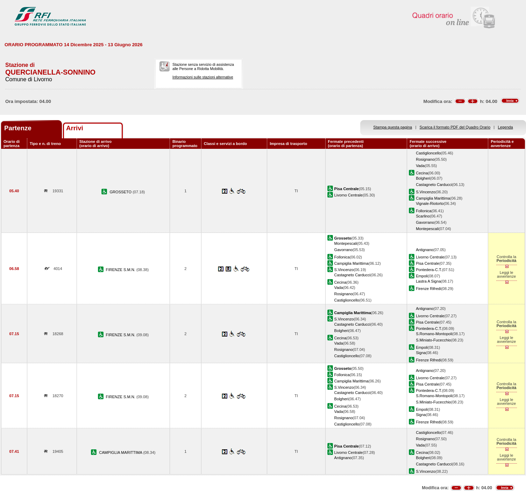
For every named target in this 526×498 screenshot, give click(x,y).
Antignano (424, 250)
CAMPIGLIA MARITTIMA (121, 452)
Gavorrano (425, 222)
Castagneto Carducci (434, 184)
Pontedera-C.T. (429, 270)
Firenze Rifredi (428, 288)
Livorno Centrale (348, 195)
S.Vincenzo (425, 192)
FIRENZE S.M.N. (121, 270)
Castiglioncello (428, 153)
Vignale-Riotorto (429, 203)
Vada (420, 166)
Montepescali (427, 229)
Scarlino (423, 216)
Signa (421, 353)
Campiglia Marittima (433, 198)
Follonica (423, 211)
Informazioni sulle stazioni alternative (202, 77)
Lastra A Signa (428, 281)
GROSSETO (121, 192)
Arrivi (74, 128)
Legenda (505, 127)
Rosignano (425, 159)
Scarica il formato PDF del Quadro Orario (455, 127)
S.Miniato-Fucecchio (433, 340)
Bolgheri (423, 178)
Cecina (422, 173)
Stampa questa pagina (392, 127)
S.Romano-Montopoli (434, 334)
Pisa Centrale (427, 263)
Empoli (422, 276)
